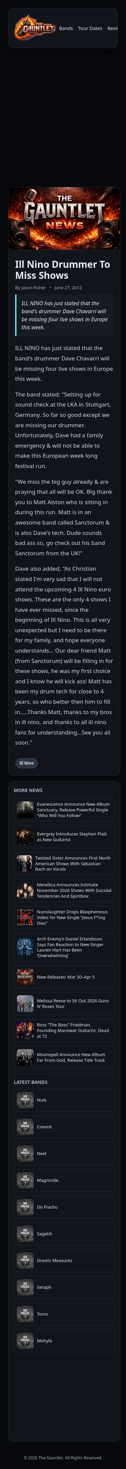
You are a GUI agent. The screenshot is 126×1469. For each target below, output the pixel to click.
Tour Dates (90, 28)
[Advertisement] (63, 119)
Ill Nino (26, 763)
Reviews (117, 28)
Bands (66, 28)
